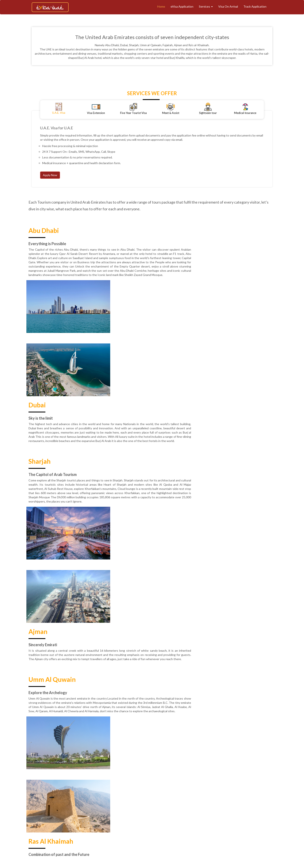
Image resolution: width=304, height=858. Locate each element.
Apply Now (50, 175)
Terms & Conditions (268, 815)
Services (206, 6)
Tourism (148, 815)
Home (161, 6)
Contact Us (166, 822)
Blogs (246, 815)
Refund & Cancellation (100, 822)
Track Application (254, 6)
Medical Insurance (226, 815)
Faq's (209, 822)
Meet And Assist (197, 815)
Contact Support (189, 822)
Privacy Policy (128, 822)
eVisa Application (182, 6)
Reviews (147, 822)
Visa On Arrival (228, 6)
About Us (104, 815)
